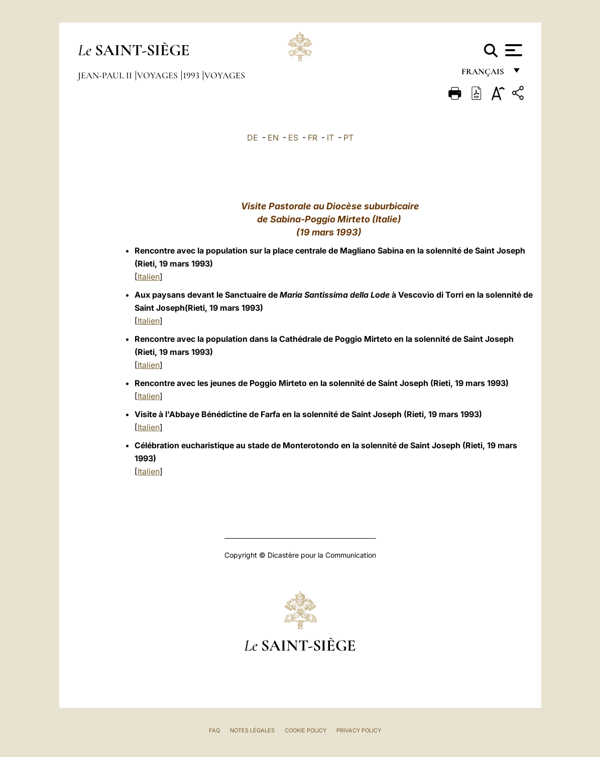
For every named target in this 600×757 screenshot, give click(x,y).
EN (273, 138)
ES (293, 138)
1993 (192, 75)
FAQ (214, 730)
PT (348, 138)
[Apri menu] (512, 50)
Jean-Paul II (106, 75)
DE (252, 138)
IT (330, 138)
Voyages (158, 75)
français (483, 74)
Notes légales (252, 730)
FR (312, 138)
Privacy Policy (358, 730)
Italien (149, 277)
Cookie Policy (305, 730)
